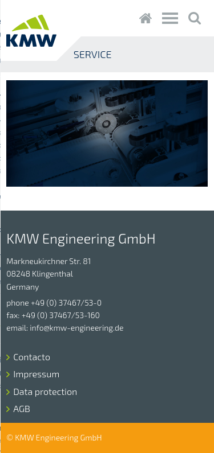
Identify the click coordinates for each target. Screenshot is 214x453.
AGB (21, 408)
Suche (195, 18)
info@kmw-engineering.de (76, 327)
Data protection (45, 391)
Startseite (146, 18)
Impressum (36, 373)
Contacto (31, 356)
